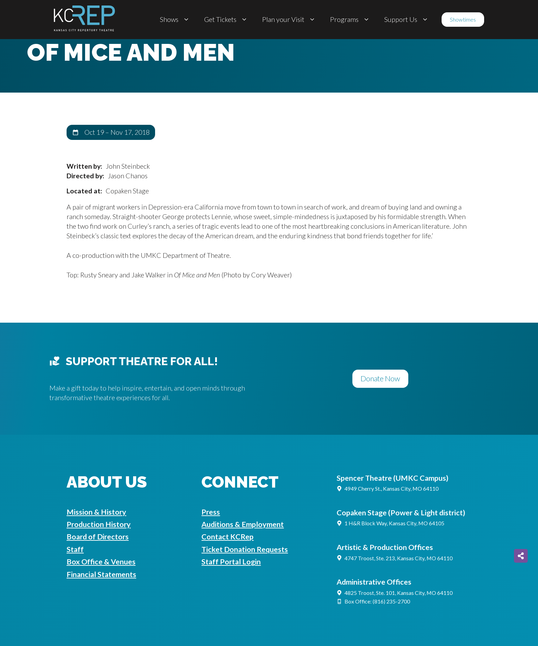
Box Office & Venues (101, 561)
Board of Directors (98, 536)
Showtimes (463, 19)
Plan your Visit (289, 19)
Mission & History (96, 511)
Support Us (406, 19)
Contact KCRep (227, 536)
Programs (350, 19)
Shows (175, 19)
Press (210, 511)
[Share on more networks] (521, 556)
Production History (99, 524)
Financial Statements (101, 574)
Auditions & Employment (242, 524)
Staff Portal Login (231, 561)
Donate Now (380, 378)
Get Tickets (226, 19)
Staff (75, 549)
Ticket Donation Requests (244, 549)
